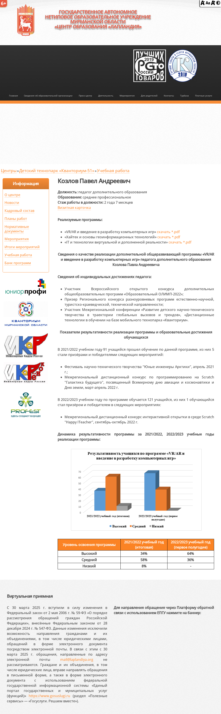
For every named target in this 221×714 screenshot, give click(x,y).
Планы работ (16, 218)
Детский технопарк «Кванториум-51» (56, 170)
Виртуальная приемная (30, 596)
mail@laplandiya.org (76, 659)
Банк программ (18, 263)
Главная (13, 95)
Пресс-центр (85, 95)
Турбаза (184, 95)
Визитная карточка (74, 207)
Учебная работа (113, 170)
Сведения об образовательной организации (48, 95)
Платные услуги (203, 95)
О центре (12, 194)
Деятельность (105, 95)
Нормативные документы (17, 229)
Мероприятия (127, 95)
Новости (12, 202)
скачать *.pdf (168, 231)
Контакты (169, 95)
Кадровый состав (19, 210)
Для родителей (149, 95)
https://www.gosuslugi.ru (49, 695)
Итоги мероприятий (22, 247)
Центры (9, 170)
